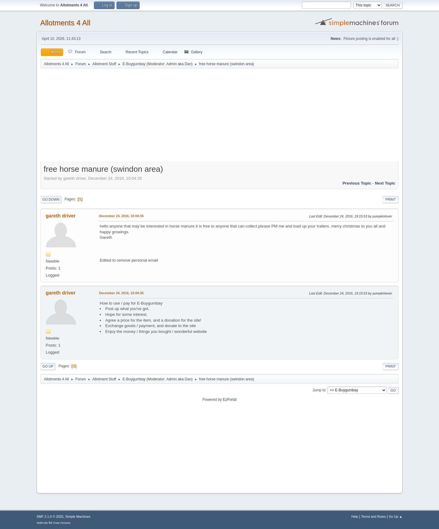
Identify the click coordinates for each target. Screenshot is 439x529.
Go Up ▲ (395, 516)
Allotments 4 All (65, 23)
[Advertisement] (219, 116)
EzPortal (230, 399)
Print (390, 199)
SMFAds (42, 522)
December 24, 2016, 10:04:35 (121, 216)
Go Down (50, 199)
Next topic (385, 183)
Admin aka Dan (178, 64)
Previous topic (356, 183)
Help (355, 516)
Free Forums (61, 522)
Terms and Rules (373, 516)
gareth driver (61, 215)
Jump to (319, 390)
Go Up (47, 366)
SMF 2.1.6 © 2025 (50, 516)
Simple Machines (77, 516)
